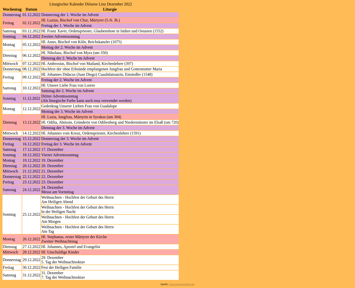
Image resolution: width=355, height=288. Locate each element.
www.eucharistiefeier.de (182, 284)
